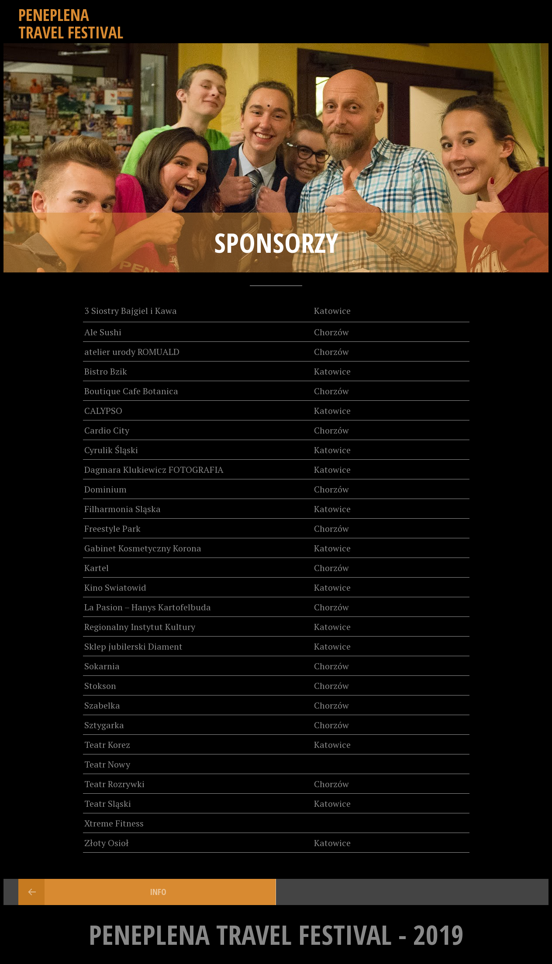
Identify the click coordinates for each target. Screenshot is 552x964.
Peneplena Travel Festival (70, 23)
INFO (158, 892)
